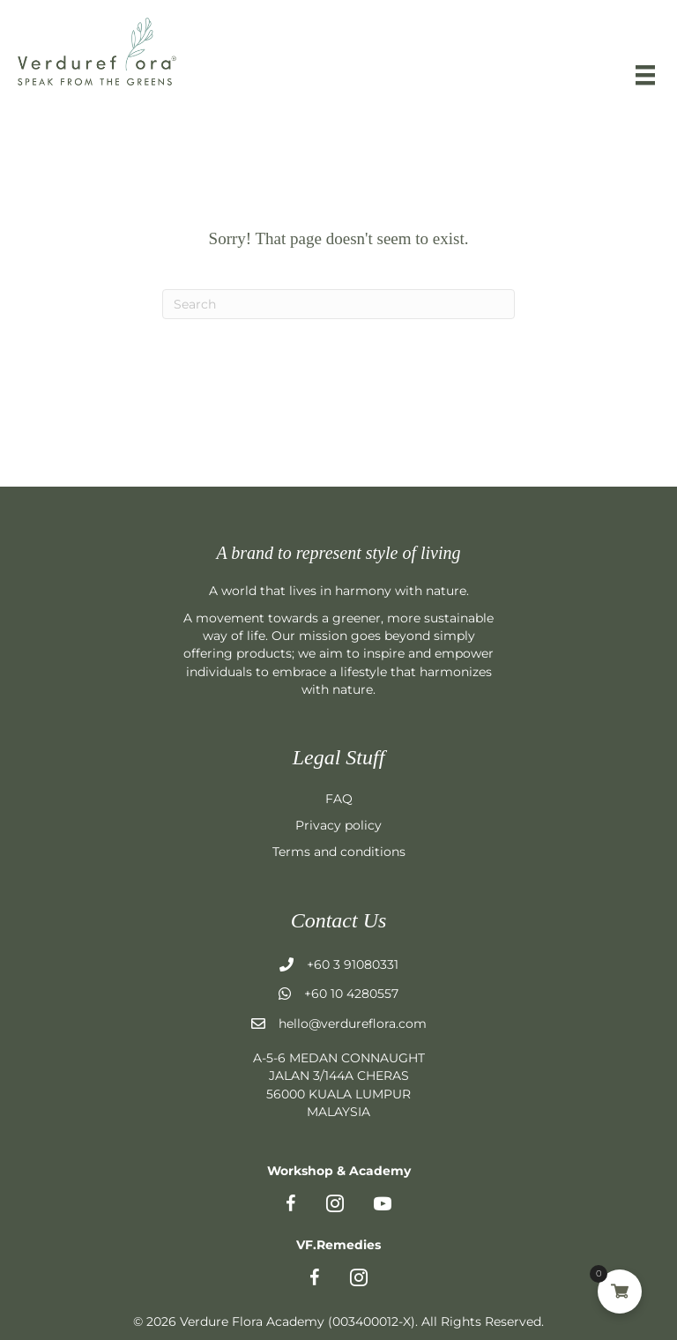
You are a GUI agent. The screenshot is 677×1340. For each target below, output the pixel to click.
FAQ (339, 799)
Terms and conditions (338, 852)
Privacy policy (338, 825)
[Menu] (645, 75)
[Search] (338, 304)
